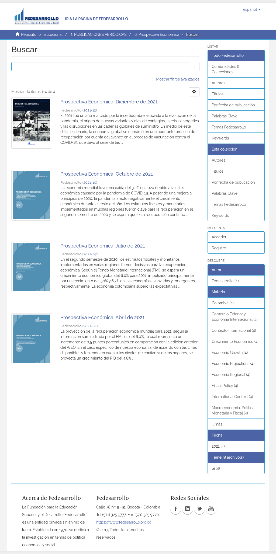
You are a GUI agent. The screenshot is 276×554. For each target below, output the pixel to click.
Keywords (220, 138)
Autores (218, 83)
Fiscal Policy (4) (225, 386)
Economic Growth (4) (230, 352)
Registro (219, 248)
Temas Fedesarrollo (229, 127)
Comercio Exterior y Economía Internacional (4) (235, 317)
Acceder (219, 237)
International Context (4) (232, 397)
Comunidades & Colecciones (226, 69)
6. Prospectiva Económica (156, 34)
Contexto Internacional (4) (234, 330)
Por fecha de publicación (233, 105)
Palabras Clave (224, 116)
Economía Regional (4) (231, 374)
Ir (195, 66)
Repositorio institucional (42, 34)
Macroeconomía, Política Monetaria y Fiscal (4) (233, 410)
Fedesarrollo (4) (225, 281)
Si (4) (216, 468)
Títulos (217, 94)
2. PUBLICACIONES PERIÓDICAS (98, 34)
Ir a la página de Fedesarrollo (96, 19)
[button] (252, 9)
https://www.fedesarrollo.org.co (123, 522)
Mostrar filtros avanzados (177, 79)
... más (217, 424)
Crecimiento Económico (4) (235, 341)
